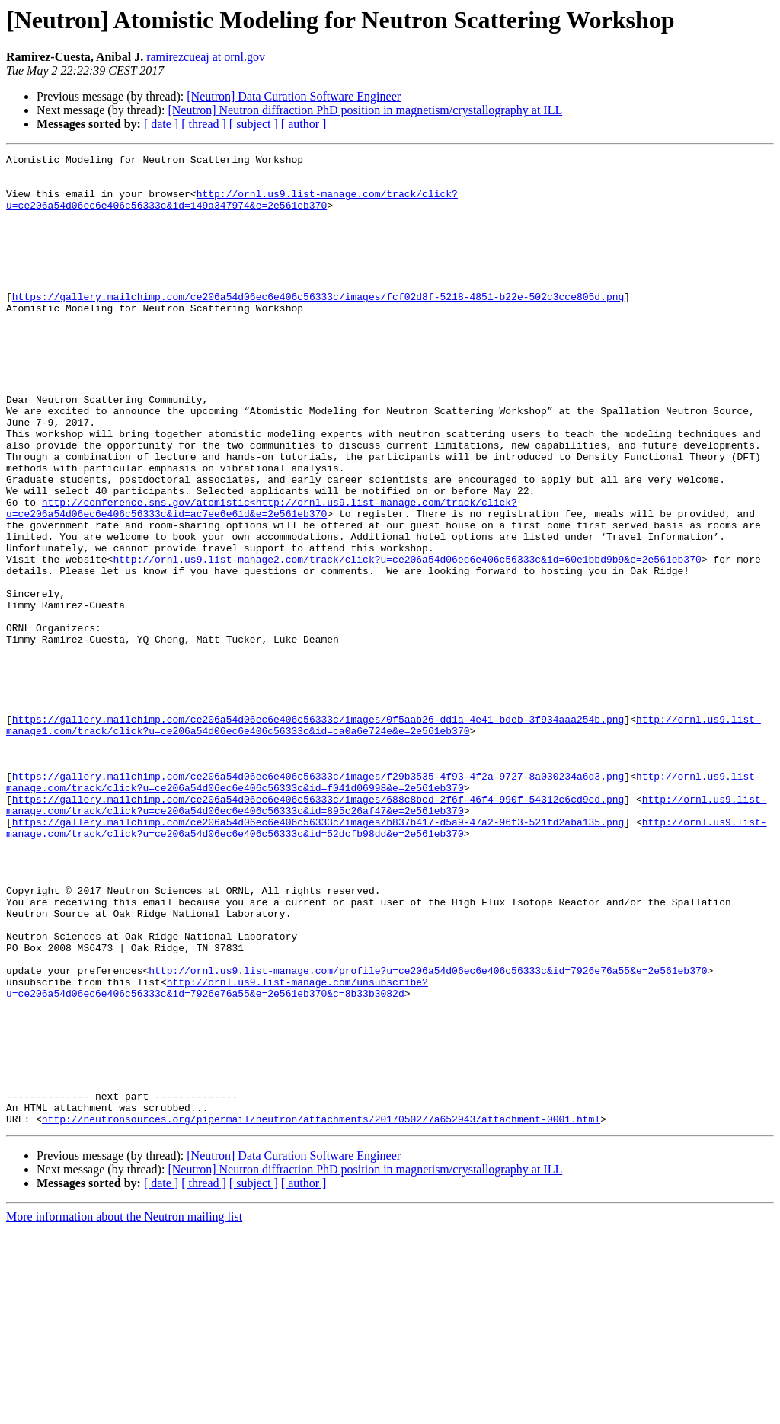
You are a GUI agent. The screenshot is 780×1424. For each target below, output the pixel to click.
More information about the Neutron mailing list (124, 1410)
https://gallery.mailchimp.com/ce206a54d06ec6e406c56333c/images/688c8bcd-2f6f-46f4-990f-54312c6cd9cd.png (318, 929)
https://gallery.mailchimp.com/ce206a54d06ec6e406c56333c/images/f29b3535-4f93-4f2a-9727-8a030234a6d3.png (318, 901)
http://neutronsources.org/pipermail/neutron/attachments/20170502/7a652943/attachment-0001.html (321, 1313)
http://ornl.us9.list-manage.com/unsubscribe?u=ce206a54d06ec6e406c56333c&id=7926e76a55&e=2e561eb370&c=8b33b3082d (217, 1155)
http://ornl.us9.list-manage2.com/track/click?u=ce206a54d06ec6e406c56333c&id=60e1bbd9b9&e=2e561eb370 (407, 641)
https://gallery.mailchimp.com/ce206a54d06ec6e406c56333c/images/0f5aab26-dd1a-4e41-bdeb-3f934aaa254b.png (318, 833)
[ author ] (304, 123)
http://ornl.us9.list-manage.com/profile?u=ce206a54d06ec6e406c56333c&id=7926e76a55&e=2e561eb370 (428, 1134)
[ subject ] (253, 123)
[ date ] (161, 123)
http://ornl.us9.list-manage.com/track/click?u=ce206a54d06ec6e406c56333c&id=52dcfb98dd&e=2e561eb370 (386, 963)
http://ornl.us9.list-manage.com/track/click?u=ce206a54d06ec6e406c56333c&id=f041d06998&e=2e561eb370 (383, 908)
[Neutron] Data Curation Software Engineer (294, 96)
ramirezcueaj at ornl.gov (205, 56)
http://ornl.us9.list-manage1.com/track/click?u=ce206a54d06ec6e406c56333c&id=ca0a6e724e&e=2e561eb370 (383, 840)
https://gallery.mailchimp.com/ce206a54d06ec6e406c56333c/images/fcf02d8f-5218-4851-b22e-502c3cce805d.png (318, 326)
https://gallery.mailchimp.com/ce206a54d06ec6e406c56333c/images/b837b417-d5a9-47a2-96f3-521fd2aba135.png (318, 956)
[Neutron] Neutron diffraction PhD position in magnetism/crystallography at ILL (365, 110)
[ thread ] (203, 123)
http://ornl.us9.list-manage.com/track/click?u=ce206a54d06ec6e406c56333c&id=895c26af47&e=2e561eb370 (386, 936)
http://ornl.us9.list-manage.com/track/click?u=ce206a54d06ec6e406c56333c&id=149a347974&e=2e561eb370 (232, 209)
